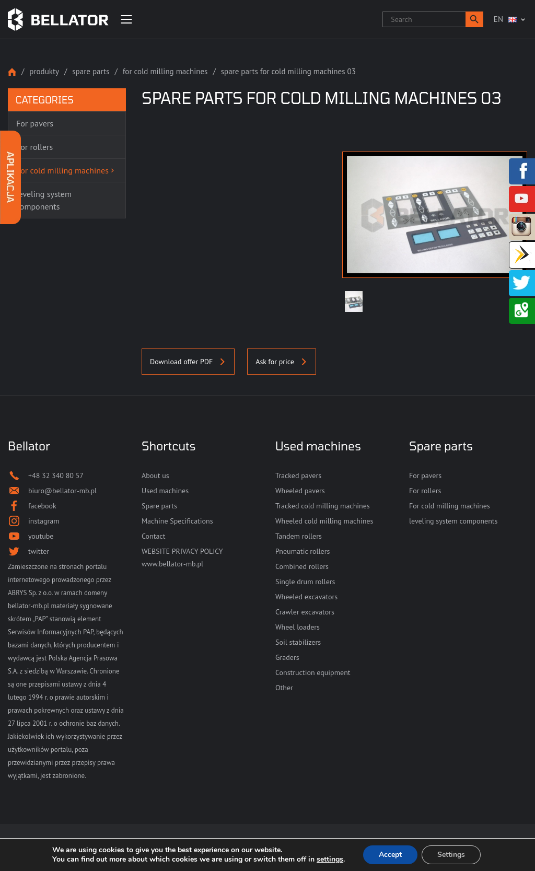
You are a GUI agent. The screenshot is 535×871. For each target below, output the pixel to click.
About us (155, 475)
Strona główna (12, 72)
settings (330, 859)
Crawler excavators (304, 612)
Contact (153, 536)
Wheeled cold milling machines (324, 521)
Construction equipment (313, 672)
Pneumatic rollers (302, 551)
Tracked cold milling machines (322, 505)
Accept (390, 855)
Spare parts (90, 71)
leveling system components (453, 521)
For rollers (425, 490)
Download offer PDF (188, 361)
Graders (287, 657)
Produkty (44, 71)
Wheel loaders (297, 627)
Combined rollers (302, 566)
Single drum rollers (305, 581)
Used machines (165, 490)
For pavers (425, 475)
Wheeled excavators (306, 596)
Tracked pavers (298, 475)
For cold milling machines (165, 71)
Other (284, 687)
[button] (474, 19)
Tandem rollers (298, 536)
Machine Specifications (177, 521)
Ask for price (281, 361)
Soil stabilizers (298, 642)
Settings (451, 855)
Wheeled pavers (300, 490)
